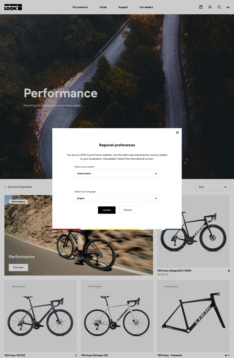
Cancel (128, 210)
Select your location (85, 166)
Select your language (85, 191)
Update (107, 210)
